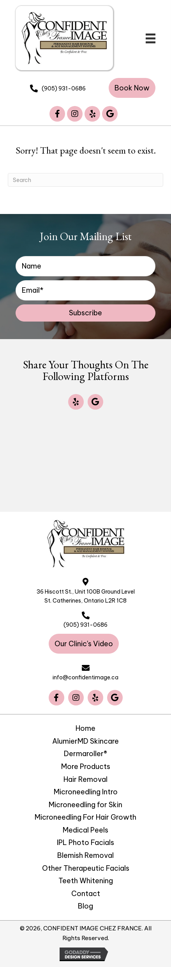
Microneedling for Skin (85, 805)
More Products (85, 766)
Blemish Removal (85, 855)
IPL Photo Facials (85, 842)
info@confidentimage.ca (85, 677)
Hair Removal (85, 779)
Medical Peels (85, 830)
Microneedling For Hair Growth (85, 817)
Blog (85, 906)
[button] (132, 88)
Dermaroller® (85, 754)
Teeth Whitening (85, 881)
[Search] (85, 180)
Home (85, 728)
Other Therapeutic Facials (85, 868)
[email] (85, 290)
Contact (85, 893)
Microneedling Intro (86, 792)
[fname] (85, 266)
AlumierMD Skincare (85, 741)
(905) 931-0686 (64, 88)
